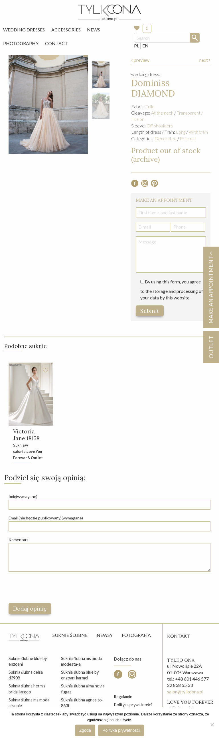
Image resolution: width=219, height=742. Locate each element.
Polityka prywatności (133, 704)
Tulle (150, 106)
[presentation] (52, 587)
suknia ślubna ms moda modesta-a (81, 661)
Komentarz (18, 539)
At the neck (162, 112)
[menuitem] (24, 30)
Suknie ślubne (70, 635)
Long (180, 132)
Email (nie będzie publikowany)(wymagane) (46, 517)
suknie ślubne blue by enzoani (28, 661)
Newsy (105, 635)
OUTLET (211, 346)
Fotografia (136, 635)
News (93, 29)
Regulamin (123, 696)
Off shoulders (160, 125)
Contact (56, 43)
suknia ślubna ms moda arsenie (29, 702)
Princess (188, 138)
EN (145, 45)
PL (136, 45)
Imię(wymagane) (23, 496)
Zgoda (85, 730)
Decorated (166, 138)
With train (198, 132)
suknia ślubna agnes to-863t (82, 702)
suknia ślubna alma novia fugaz (82, 688)
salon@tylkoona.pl (185, 691)
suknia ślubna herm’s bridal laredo (27, 688)
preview (140, 60)
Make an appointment (211, 287)
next (204, 60)
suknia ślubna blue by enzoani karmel (80, 675)
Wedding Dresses (24, 29)
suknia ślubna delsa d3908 (26, 675)
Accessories (66, 29)
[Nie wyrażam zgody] (212, 724)
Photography (20, 43)
